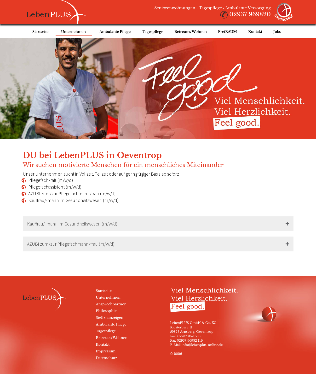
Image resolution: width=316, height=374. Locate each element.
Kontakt (102, 344)
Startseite (104, 291)
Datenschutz (106, 358)
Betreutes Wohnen (111, 338)
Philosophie (106, 311)
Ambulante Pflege (111, 324)
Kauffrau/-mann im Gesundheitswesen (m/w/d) (72, 224)
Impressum (105, 351)
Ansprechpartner (111, 304)
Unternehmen (108, 297)
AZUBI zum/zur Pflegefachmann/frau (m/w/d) (71, 244)
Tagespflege (106, 331)
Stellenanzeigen (109, 317)
